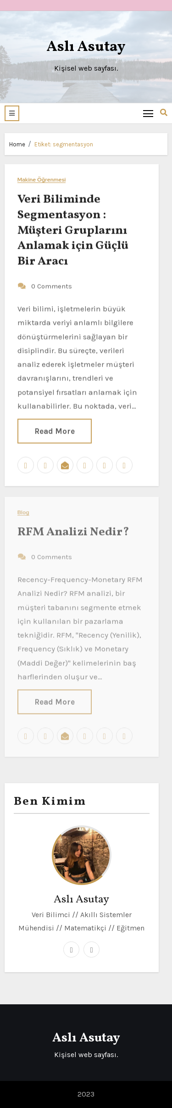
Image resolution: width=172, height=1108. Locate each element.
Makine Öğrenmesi (41, 179)
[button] (12, 113)
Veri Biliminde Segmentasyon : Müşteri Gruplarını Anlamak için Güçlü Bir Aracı (72, 229)
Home (17, 144)
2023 (86, 1094)
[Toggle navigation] (148, 113)
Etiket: (63, 144)
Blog (23, 509)
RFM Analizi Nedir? (73, 529)
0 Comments (51, 285)
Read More (54, 430)
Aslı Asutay (86, 47)
